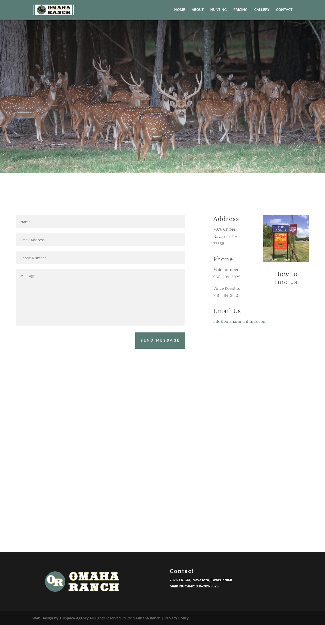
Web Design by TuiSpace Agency (60, 618)
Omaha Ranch (148, 618)
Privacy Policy (177, 618)
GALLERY (261, 10)
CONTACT (284, 10)
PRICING (240, 10)
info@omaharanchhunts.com (240, 321)
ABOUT (198, 10)
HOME (179, 10)
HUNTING (218, 10)
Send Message (160, 340)
